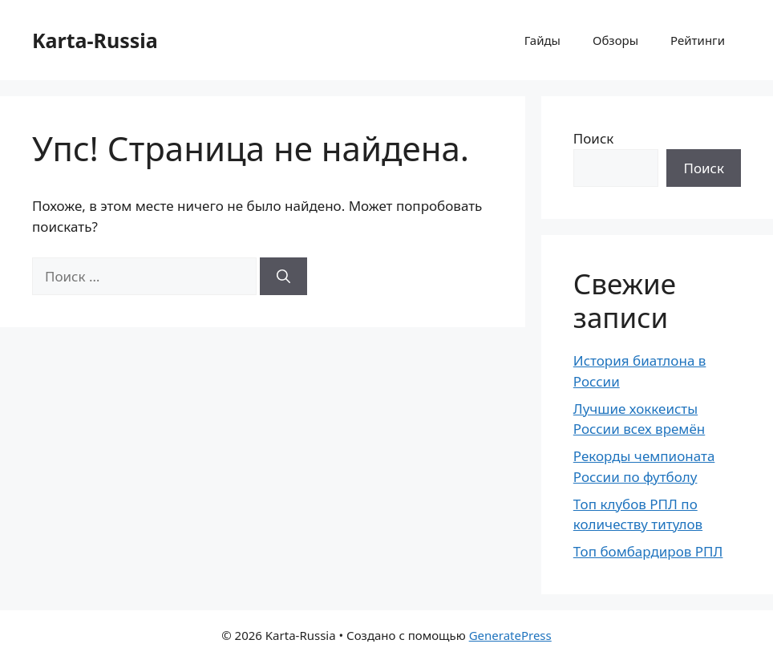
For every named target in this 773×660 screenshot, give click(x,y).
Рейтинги (697, 40)
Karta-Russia (95, 40)
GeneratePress (510, 635)
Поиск (593, 138)
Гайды (542, 40)
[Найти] (283, 276)
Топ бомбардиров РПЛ (648, 551)
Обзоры (615, 40)
